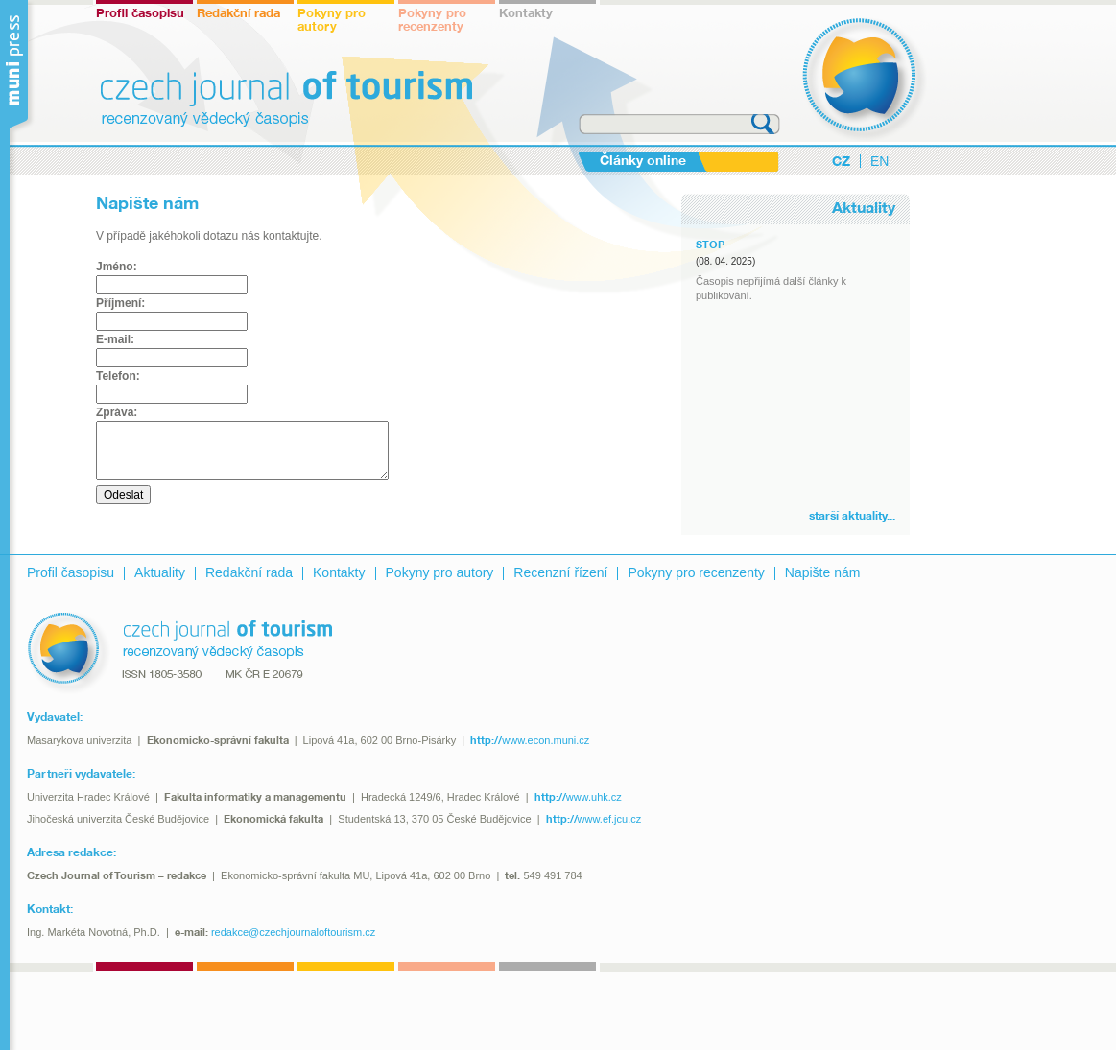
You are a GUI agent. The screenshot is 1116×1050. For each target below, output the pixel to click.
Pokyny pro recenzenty (432, 21)
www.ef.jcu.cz (594, 819)
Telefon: (118, 376)
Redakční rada (238, 14)
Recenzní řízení (560, 572)
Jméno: (116, 266)
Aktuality (159, 572)
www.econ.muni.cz (529, 740)
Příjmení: (120, 303)
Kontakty (526, 14)
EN (879, 161)
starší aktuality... (852, 516)
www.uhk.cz (578, 797)
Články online (643, 161)
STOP (710, 245)
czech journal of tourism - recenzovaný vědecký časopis (864, 79)
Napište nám (823, 572)
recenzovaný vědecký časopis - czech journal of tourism (179, 653)
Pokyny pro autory (331, 21)
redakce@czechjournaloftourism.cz (293, 932)
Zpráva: (116, 412)
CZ (841, 162)
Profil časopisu (140, 14)
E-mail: (115, 339)
